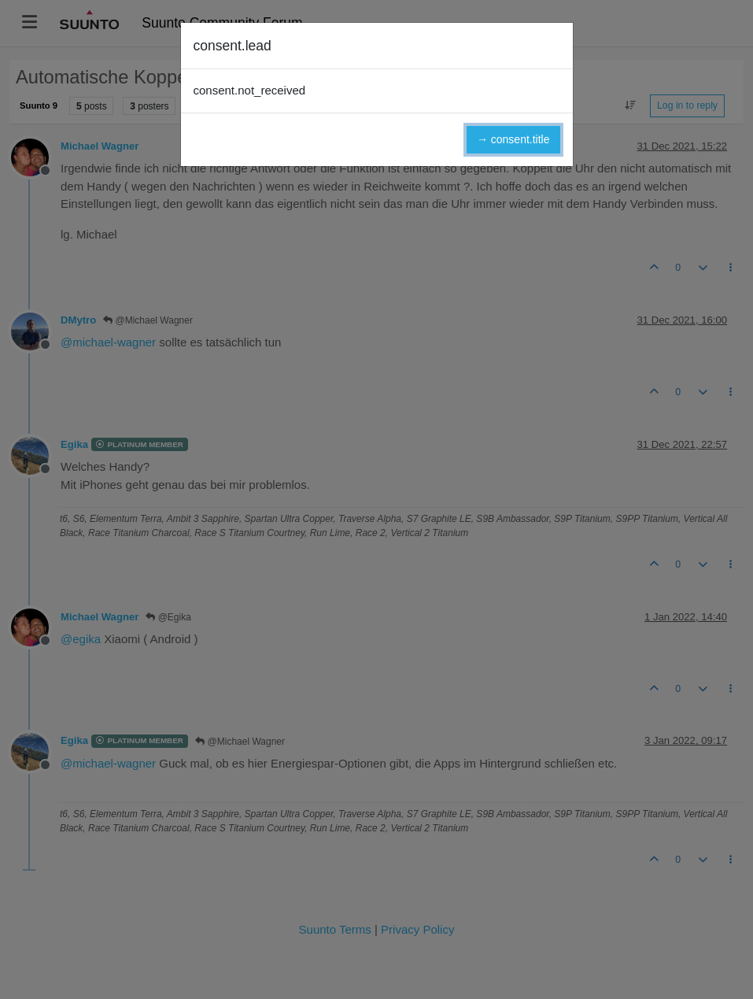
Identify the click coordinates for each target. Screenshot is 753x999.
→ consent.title (513, 139)
